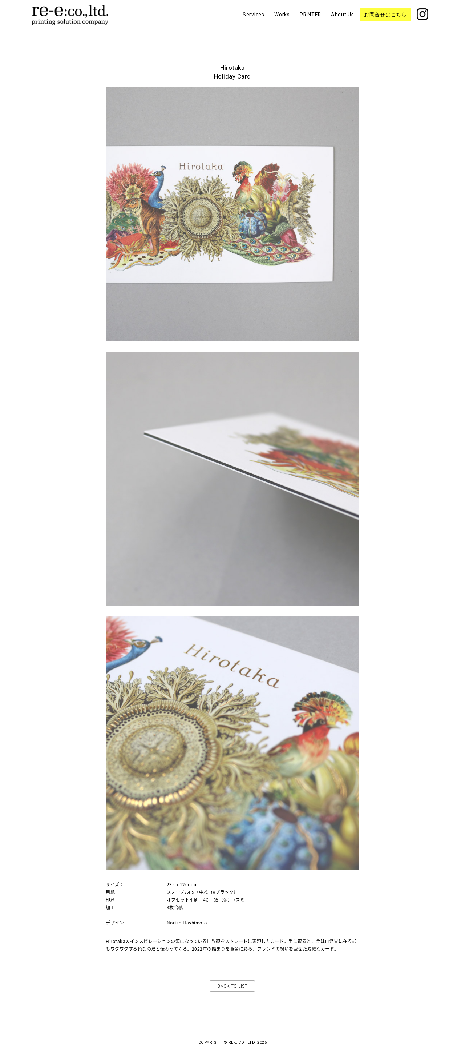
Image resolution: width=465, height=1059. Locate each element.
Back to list (232, 986)
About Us (342, 20)
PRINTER (310, 20)
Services (253, 20)
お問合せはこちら (385, 20)
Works (282, 20)
